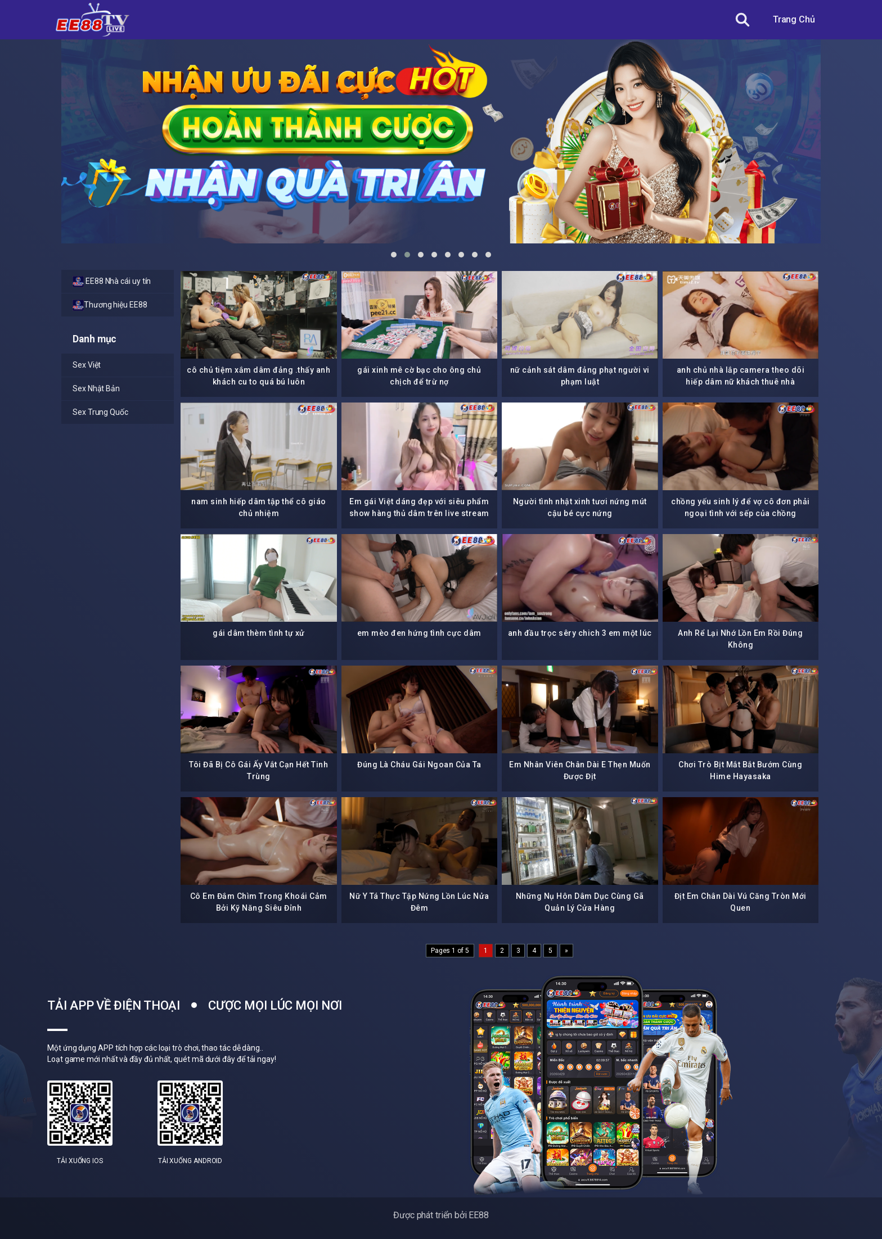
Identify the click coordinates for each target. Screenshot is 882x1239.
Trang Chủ (794, 19)
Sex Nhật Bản (96, 388)
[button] (393, 254)
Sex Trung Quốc (100, 412)
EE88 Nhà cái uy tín (112, 281)
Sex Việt (87, 364)
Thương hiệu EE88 (110, 305)
